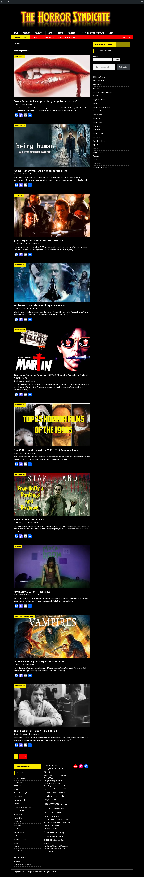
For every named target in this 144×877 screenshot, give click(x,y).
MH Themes (52, 872)
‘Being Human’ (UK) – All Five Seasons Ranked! (40, 170)
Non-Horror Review (100, 141)
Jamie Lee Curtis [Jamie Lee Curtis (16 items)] (58, 809)
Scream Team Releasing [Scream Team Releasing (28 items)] (54, 836)
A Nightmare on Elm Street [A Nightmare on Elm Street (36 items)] (54, 770)
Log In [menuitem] (7, 2)
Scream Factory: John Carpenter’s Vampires (39, 661)
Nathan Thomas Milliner (35, 595)
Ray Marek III (35, 243)
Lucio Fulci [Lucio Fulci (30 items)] (49, 819)
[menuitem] (2, 2)
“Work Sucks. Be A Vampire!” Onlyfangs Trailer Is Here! (45, 101)
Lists (60, 33)
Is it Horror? (97, 130)
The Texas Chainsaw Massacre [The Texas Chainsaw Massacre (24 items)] (56, 846)
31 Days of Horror (99, 77)
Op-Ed (95, 145)
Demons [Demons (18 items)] (57, 789)
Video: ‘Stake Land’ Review (29, 519)
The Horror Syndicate (104, 44)
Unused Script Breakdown (102, 167)
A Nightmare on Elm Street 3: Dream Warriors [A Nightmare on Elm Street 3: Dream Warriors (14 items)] (56, 775)
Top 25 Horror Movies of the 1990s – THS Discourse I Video (47, 450)
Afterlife (96, 88)
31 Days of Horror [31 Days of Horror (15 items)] (49, 765)
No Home (96, 137)
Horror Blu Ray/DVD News (102, 107)
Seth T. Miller (36, 174)
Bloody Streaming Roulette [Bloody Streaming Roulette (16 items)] (52, 781)
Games (95, 103)
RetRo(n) (31, 104)
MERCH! (112, 33)
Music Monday (98, 133)
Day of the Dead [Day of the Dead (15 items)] (48, 789)
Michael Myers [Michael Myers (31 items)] (62, 819)
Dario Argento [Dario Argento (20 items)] (49, 786)
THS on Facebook (23, 766)
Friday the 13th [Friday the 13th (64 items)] (54, 796)
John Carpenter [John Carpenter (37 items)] (52, 816)
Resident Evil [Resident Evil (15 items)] (47, 825)
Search (95, 57)
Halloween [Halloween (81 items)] (51, 804)
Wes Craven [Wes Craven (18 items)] (61, 848)
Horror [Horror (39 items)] (47, 808)
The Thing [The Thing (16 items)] (47, 848)
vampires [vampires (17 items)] (54, 848)
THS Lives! (97, 164)
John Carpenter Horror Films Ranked (35, 730)
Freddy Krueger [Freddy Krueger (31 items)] (58, 792)
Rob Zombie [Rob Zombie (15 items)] (47, 828)
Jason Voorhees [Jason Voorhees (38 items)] (52, 812)
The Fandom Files (99, 160)
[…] (78, 110)
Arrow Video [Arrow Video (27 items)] (49, 778)
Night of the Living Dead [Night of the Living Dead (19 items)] (61, 822)
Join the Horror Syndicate (92, 33)
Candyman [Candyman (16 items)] (47, 783)
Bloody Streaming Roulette (102, 92)
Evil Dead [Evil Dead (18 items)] (47, 792)
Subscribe (123, 67)
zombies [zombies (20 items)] (52, 851)
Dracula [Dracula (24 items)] (63, 789)
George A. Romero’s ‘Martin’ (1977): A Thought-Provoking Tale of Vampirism (51, 376)
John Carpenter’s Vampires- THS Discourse (38, 240)
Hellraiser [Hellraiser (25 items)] (64, 804)
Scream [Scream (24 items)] (55, 828)
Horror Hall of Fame (100, 111)
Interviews (97, 126)
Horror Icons (97, 115)
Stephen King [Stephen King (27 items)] (58, 840)
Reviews (38, 33)
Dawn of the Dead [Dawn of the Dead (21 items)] (61, 786)
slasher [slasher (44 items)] (48, 839)
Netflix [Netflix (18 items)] (50, 822)
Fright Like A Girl (99, 100)
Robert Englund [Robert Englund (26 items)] (58, 825)
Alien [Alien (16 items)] (56, 765)
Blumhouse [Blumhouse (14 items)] (64, 781)
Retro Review (98, 152)
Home (16, 33)
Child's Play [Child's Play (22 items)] (55, 783)
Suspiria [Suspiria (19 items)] (46, 843)
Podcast (26, 33)
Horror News (97, 122)
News (50, 33)
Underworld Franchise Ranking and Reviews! (40, 305)
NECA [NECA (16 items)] (45, 822)
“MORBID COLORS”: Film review (32, 591)
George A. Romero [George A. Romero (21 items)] (50, 800)
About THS (97, 85)
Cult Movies (97, 96)
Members (71, 33)
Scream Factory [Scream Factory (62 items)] (54, 832)
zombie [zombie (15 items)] (46, 851)
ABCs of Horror (98, 81)
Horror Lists (97, 118)
